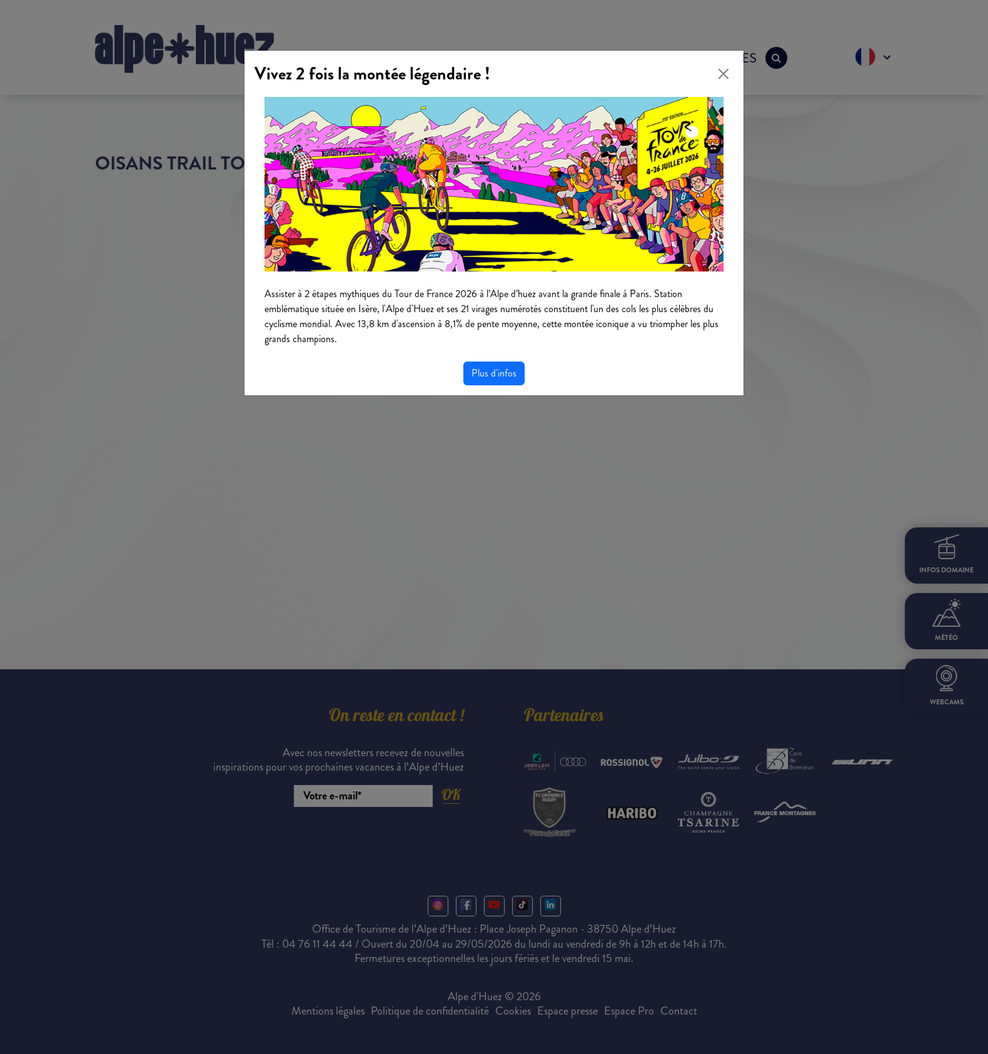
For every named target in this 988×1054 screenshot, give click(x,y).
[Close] (723, 74)
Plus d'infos (494, 373)
